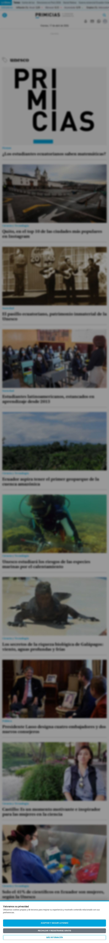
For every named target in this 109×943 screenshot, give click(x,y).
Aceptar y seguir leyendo (54, 923)
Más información (54, 937)
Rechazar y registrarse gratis (54, 931)
